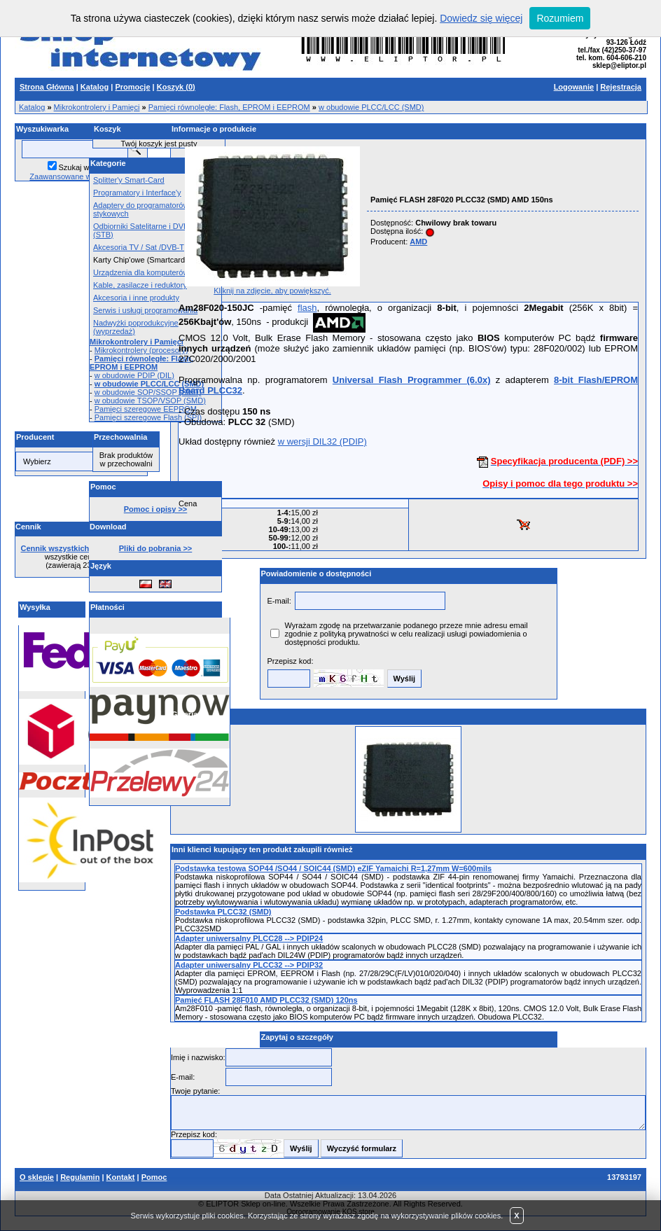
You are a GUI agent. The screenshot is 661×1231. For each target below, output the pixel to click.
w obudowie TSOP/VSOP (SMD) (150, 400)
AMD (418, 241)
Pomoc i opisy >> (155, 509)
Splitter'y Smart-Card (129, 180)
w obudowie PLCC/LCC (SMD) (371, 107)
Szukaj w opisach (88, 167)
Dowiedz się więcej (481, 18)
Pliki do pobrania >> (156, 548)
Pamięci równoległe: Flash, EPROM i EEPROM (229, 107)
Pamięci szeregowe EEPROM (146, 409)
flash (307, 307)
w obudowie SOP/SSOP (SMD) (148, 392)
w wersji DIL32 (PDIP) (322, 441)
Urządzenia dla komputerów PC (147, 272)
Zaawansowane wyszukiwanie (80, 176)
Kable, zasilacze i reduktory (140, 285)
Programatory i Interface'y (137, 192)
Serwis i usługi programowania (145, 310)
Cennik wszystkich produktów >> (81, 548)
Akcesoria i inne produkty (136, 297)
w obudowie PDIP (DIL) (134, 375)
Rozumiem (559, 18)
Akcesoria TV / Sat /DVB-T (138, 247)
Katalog (32, 107)
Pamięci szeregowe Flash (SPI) (148, 417)
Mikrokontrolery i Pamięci (97, 107)
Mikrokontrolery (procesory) (141, 350)
